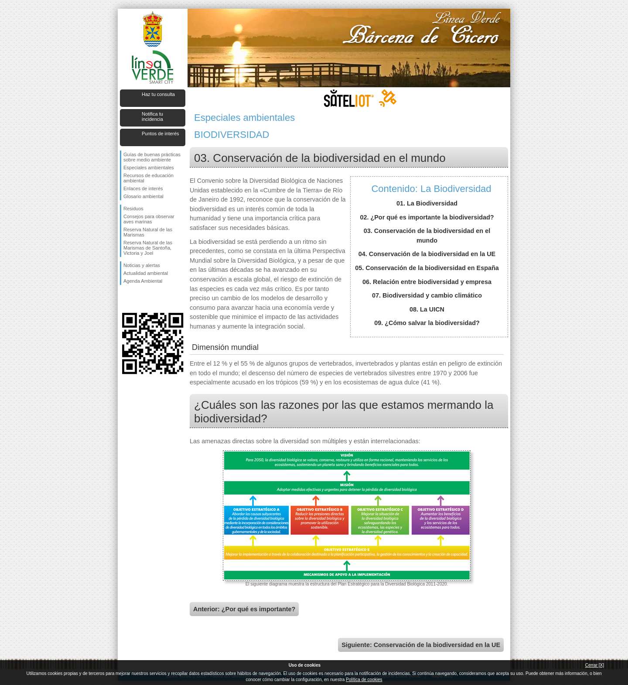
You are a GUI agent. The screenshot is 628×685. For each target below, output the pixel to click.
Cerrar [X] (594, 665)
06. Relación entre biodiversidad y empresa (426, 281)
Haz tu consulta (158, 94)
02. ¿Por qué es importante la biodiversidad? (427, 217)
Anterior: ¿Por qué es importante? (244, 609)
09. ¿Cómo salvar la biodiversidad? (427, 322)
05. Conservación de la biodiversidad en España (427, 267)
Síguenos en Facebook (125, 299)
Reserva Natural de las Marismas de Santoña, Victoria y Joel (147, 248)
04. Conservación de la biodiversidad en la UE (426, 253)
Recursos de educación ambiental (148, 178)
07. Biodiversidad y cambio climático (427, 295)
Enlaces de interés (143, 188)
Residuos (133, 208)
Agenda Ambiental (142, 281)
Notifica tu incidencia (152, 116)
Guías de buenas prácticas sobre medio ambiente (152, 157)
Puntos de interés (160, 133)
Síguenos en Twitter (139, 299)
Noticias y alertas (141, 265)
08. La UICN (427, 309)
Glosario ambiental (143, 196)
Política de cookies (364, 679)
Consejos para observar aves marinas (148, 219)
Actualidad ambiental (145, 273)
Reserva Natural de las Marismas (147, 232)
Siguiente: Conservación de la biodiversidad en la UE (420, 644)
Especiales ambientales (148, 167)
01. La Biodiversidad (426, 203)
